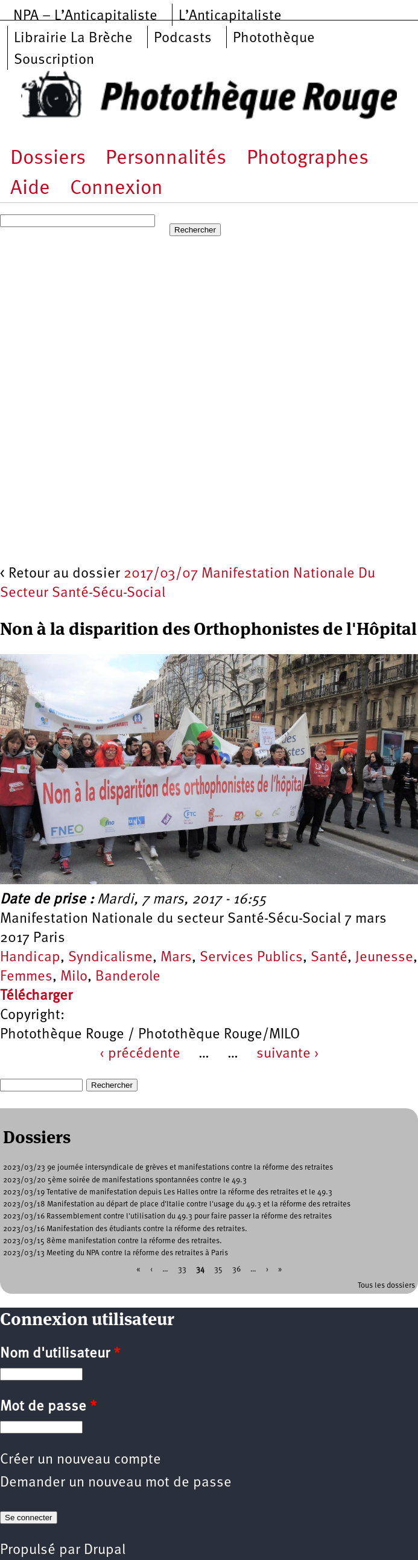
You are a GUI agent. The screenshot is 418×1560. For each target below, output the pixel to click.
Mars (176, 957)
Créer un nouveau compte (80, 1460)
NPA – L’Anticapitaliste (85, 16)
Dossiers (48, 159)
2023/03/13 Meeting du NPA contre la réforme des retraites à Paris (115, 1253)
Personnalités (166, 159)
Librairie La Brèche (73, 38)
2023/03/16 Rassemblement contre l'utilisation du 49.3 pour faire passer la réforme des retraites (167, 1216)
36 (236, 1269)
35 (218, 1269)
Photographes (308, 159)
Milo (73, 977)
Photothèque (274, 38)
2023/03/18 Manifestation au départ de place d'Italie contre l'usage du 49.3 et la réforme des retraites (176, 1204)
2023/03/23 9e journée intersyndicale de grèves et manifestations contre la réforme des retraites (168, 1168)
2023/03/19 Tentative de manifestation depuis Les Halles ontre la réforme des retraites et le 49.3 (167, 1192)
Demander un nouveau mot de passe (116, 1483)
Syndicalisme (110, 957)
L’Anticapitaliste (230, 16)
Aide (30, 189)
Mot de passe (48, 1407)
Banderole (127, 977)
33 (182, 1269)
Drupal (104, 1550)
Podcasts (183, 38)
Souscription (54, 60)
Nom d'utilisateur (60, 1354)
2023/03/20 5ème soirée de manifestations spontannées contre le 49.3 (125, 1180)
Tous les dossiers (386, 1286)
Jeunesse (384, 957)
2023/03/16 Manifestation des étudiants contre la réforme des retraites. (125, 1229)
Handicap (30, 957)
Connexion (116, 189)
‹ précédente (140, 1054)
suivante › (287, 1054)
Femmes (26, 977)
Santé (329, 957)
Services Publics (251, 957)
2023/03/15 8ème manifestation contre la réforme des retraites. (112, 1241)
